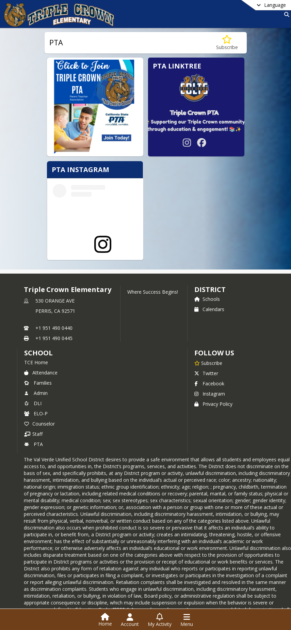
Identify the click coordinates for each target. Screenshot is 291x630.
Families (38, 353)
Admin (36, 363)
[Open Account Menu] (130, 620)
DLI (33, 374)
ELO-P (36, 384)
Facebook (209, 354)
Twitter (206, 344)
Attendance (41, 343)
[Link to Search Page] (285, 14)
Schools (207, 269)
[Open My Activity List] (160, 620)
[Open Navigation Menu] (186, 620)
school (38, 323)
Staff (33, 404)
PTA (33, 415)
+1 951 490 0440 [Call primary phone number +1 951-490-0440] (53, 298)
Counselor (39, 394)
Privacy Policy (213, 374)
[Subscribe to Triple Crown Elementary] (208, 333)
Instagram (209, 364)
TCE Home (36, 333)
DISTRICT (210, 260)
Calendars (209, 280)
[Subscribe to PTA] (227, 42)
